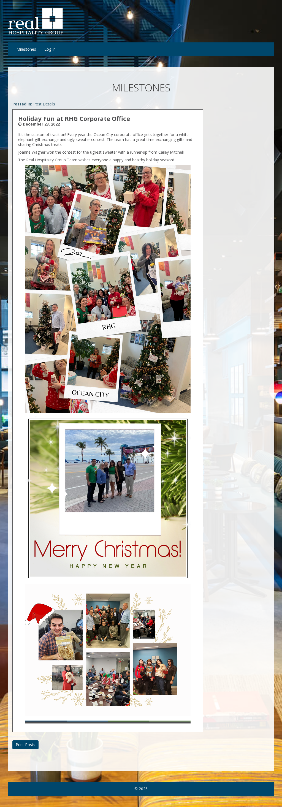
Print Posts (25, 744)
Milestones (26, 49)
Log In (50, 49)
